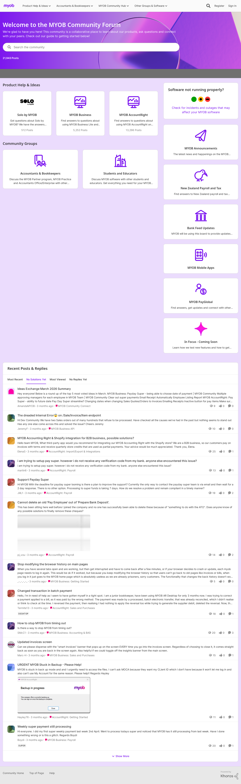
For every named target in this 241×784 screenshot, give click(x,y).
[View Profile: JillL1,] (11, 482)
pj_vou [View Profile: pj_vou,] (21, 554)
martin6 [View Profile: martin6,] (22, 470)
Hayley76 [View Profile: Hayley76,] (23, 717)
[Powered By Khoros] (229, 775)
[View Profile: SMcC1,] (11, 625)
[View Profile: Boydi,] (11, 729)
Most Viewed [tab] (58, 379)
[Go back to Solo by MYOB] (27, 115)
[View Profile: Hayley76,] (11, 667)
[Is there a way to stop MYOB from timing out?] (125, 628)
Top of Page (36, 773)
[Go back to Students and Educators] (120, 173)
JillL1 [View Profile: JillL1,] (20, 492)
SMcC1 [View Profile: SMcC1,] (21, 632)
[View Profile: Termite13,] (11, 593)
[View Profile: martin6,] (11, 463)
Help (52, 773)
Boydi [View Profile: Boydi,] (20, 739)
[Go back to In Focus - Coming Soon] (200, 342)
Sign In (232, 5)
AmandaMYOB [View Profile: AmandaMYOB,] (26, 405)
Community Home (13, 773)
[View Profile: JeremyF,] (11, 418)
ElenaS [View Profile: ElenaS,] (21, 451)
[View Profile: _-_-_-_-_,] (11, 567)
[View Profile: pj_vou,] (11, 505)
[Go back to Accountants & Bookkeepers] (40, 173)
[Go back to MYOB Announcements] (200, 148)
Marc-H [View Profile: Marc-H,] (21, 655)
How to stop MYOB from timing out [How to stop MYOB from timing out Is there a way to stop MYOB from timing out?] (41, 623)
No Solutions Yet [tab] (36, 379)
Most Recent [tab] (15, 379)
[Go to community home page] (9, 6)
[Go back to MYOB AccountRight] (133, 115)
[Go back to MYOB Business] (80, 115)
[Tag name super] (21, 746)
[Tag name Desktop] (23, 614)
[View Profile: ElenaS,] (11, 440)
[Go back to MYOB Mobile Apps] (200, 268)
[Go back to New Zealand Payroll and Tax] (201, 188)
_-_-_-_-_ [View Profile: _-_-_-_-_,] (22, 581)
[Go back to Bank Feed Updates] (200, 228)
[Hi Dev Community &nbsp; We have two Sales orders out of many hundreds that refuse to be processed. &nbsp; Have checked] (125, 422)
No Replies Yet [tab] (78, 379)
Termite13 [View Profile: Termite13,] (23, 607)
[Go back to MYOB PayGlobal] (201, 302)
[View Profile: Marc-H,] (11, 644)
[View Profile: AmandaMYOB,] (11, 391)
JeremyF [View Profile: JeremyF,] (22, 428)
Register (219, 5)
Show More (120, 756)
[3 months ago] (44, 406)
